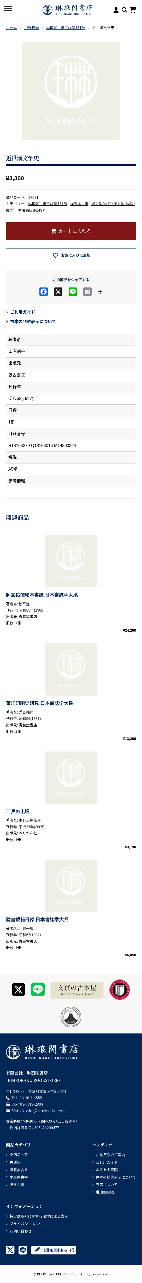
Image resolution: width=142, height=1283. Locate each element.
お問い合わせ (21, 1231)
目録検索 (31, 28)
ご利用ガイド (22, 312)
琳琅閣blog (105, 1192)
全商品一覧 (19, 1155)
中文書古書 (19, 1177)
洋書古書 (17, 1185)
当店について (107, 1185)
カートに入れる (74, 230)
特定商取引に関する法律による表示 (39, 1216)
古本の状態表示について (33, 321)
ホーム (11, 28)
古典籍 (15, 1162)
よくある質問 (107, 1170)
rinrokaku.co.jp (44, 1110)
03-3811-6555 (31, 1097)
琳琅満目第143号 (32, 210)
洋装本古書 (79, 204)
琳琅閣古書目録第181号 (65, 28)
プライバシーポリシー (28, 1224)
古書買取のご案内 (110, 1155)
